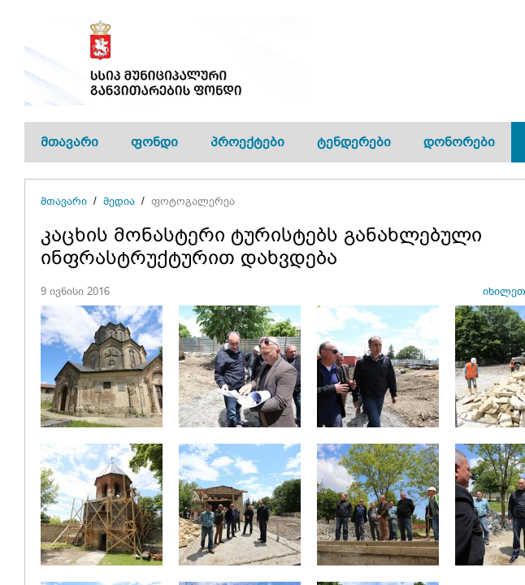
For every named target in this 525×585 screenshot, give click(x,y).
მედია (119, 201)
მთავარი (69, 142)
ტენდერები (354, 142)
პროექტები (247, 142)
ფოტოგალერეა (193, 201)
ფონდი (154, 142)
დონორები (459, 142)
